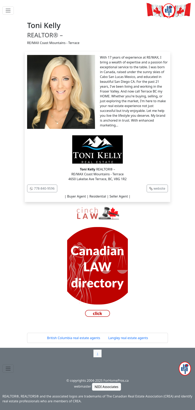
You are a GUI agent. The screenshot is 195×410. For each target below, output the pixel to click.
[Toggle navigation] (8, 10)
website (159, 188)
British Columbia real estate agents (73, 338)
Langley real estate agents (128, 338)
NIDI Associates (106, 387)
